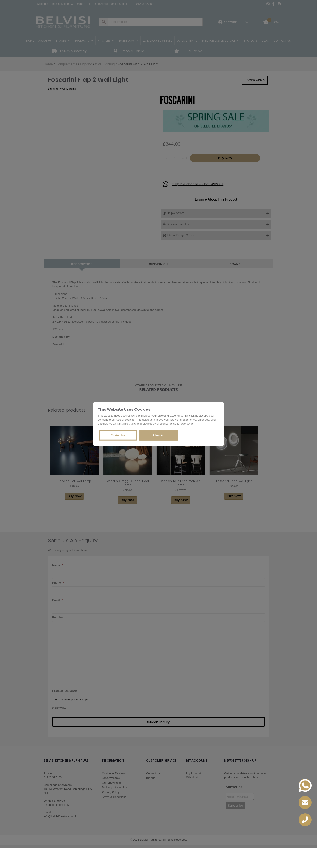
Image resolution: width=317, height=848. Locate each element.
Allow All (158, 435)
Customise (118, 435)
